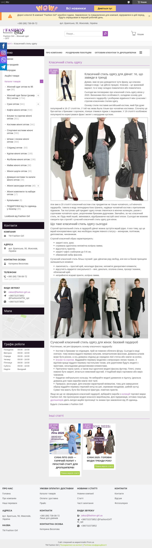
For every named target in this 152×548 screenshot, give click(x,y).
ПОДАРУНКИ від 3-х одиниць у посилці (21, 207)
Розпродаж (10, 70)
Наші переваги (9, 503)
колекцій (126, 394)
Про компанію (54, 52)
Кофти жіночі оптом (17, 110)
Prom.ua (90, 542)
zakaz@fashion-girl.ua (19, 292)
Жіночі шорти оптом (17, 171)
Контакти (119, 493)
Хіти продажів (11, 64)
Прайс (43, 503)
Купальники (13, 200)
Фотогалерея (121, 503)
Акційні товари (12, 76)
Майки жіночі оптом (17, 165)
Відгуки (118, 498)
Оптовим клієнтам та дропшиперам (115, 52)
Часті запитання (85, 503)
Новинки (9, 59)
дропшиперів (56, 400)
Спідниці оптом (15, 147)
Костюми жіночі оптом (18, 124)
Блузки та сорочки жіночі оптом (19, 117)
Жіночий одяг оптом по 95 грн (20, 88)
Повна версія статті (70, 473)
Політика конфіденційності (95, 545)
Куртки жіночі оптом (17, 153)
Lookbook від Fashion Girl (17, 216)
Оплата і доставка (49, 498)
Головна (6, 493)
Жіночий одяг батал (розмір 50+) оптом (21, 96)
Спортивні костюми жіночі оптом (20, 131)
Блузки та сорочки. (65, 360)
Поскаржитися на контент (71, 545)
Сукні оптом (13, 104)
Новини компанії (85, 493)
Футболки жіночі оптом (18, 159)
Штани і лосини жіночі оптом (18, 140)
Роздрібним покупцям (79, 52)
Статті (8, 43)
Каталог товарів (12, 81)
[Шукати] (105, 33)
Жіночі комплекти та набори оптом (21, 193)
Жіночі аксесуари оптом (19, 185)
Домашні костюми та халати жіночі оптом (21, 178)
